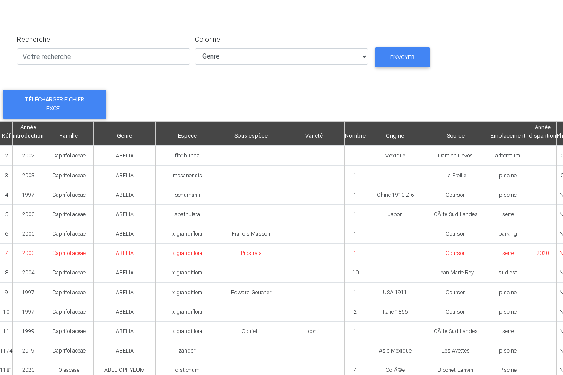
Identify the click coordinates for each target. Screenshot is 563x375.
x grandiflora (187, 233)
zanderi (187, 350)
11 (6, 331)
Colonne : (209, 39)
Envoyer (402, 57)
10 (6, 311)
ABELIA (125, 155)
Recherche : (35, 39)
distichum (187, 370)
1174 (6, 350)
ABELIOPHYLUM (124, 370)
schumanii (187, 195)
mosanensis (187, 175)
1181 (6, 370)
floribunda (187, 155)
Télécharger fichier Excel (54, 104)
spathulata (187, 214)
